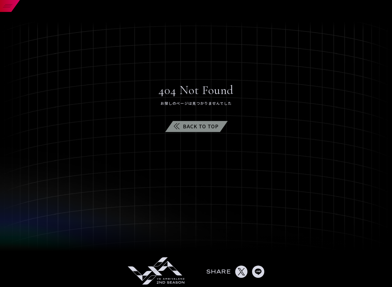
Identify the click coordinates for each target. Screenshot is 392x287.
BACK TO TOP (196, 126)
